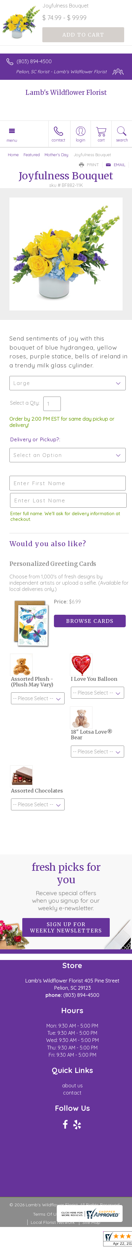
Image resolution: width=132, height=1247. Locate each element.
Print (89, 164)
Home (13, 154)
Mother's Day (56, 154)
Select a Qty (24, 403)
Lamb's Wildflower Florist (66, 92)
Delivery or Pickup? (34, 439)
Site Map (91, 1222)
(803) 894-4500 (34, 61)
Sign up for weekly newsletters (66, 927)
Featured (32, 154)
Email (115, 164)
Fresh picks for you (66, 886)
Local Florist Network (53, 1222)
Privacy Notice (84, 1214)
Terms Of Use (47, 1214)
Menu (12, 140)
